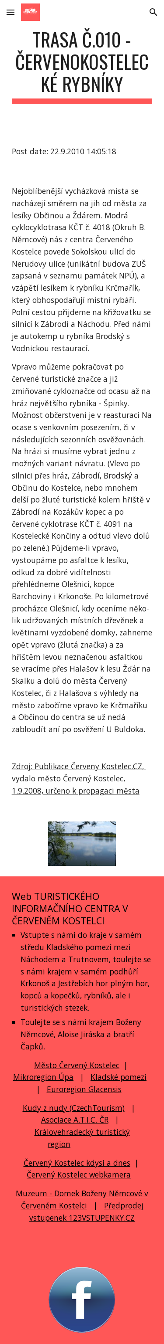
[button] (10, 12)
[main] (82, 65)
